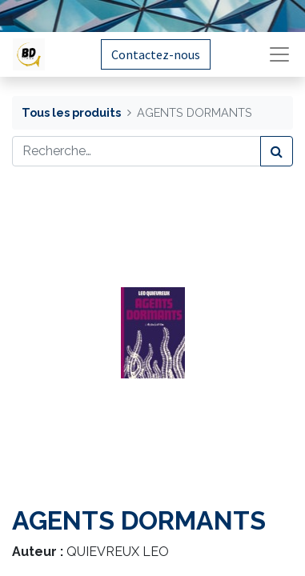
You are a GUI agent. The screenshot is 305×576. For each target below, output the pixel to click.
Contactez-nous (155, 54)
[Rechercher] (276, 151)
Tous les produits (71, 112)
